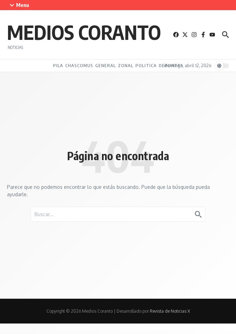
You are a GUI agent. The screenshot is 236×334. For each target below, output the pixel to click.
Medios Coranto (84, 32)
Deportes (171, 65)
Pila (58, 65)
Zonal (125, 65)
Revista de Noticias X (170, 311)
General (105, 65)
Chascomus (79, 65)
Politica (146, 65)
